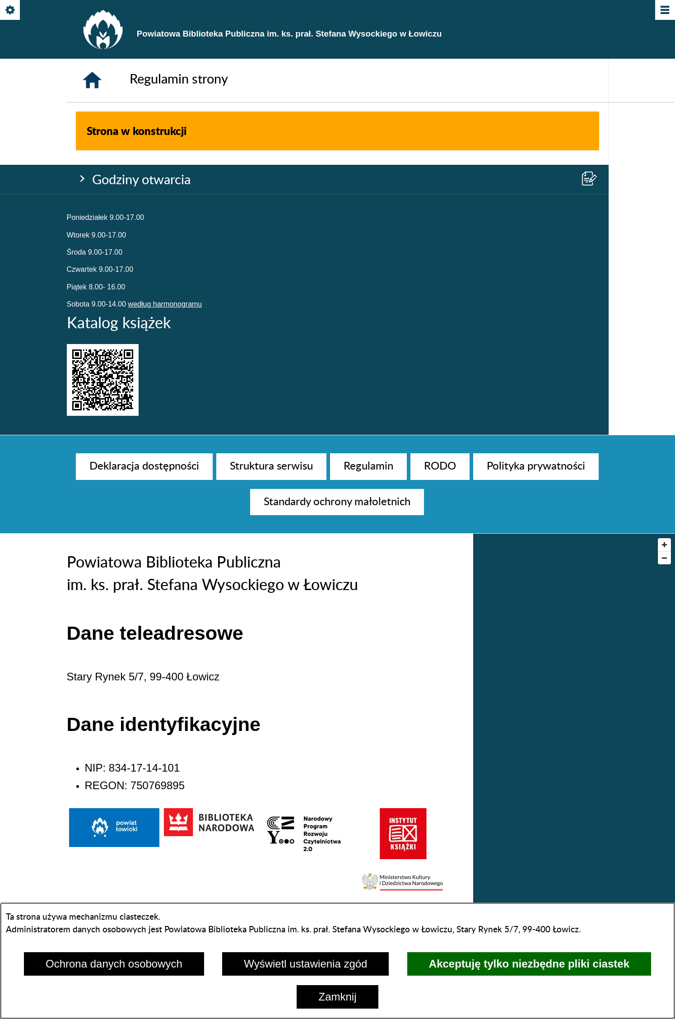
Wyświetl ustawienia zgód (305, 964)
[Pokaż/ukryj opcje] (10, 10)
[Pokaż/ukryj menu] (664, 10)
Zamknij (337, 997)
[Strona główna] (92, 350)
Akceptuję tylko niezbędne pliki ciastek (529, 964)
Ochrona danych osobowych (114, 964)
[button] (403, 891)
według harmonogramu (165, 198)
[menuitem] (144, 466)
